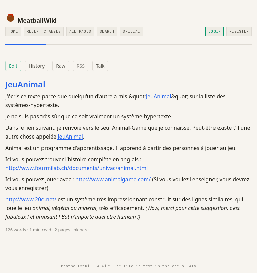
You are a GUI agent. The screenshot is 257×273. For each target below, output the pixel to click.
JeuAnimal (25, 84)
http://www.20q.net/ (30, 199)
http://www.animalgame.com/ (113, 179)
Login (214, 31)
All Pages (80, 31)
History (37, 66)
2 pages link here (72, 230)
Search (107, 31)
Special (131, 31)
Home (13, 31)
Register (239, 31)
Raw (60, 66)
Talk (100, 66)
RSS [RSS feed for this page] (81, 66)
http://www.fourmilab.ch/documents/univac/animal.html (76, 168)
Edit (13, 66)
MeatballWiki (31, 20)
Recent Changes (44, 31)
